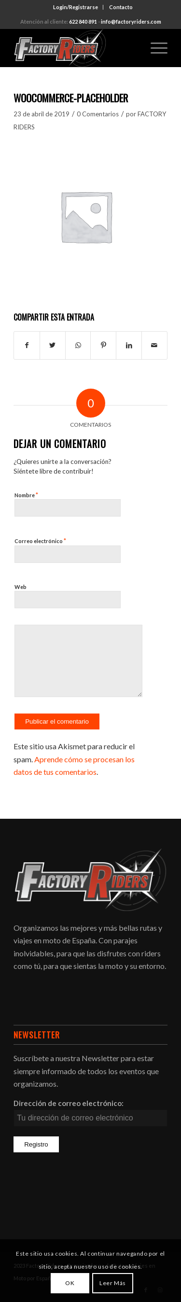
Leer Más (112, 1283)
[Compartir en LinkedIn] (128, 345)
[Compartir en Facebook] (27, 345)
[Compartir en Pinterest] (103, 345)
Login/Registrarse (75, 7)
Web (20, 587)
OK (69, 1283)
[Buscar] (131, 47)
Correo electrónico (40, 541)
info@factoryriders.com (131, 21)
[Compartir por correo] (154, 345)
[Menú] (154, 47)
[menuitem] (75, 7)
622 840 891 (83, 21)
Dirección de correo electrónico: (69, 1103)
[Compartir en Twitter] (52, 345)
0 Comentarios (98, 114)
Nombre (26, 495)
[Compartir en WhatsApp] (78, 345)
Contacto (121, 7)
